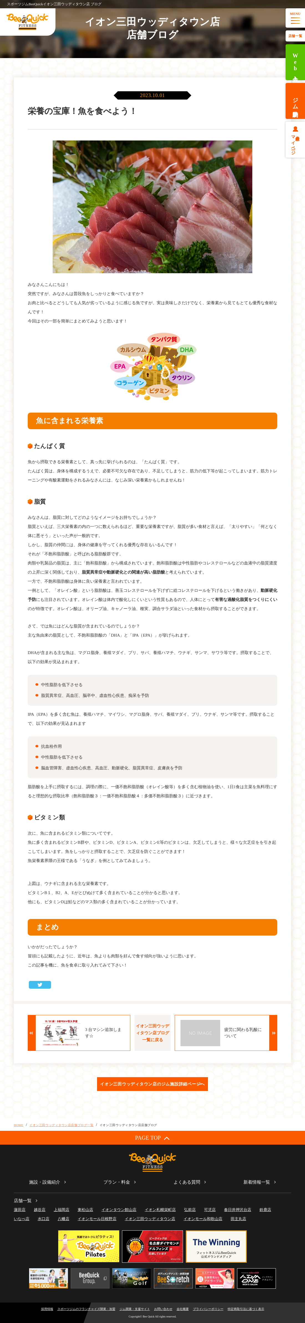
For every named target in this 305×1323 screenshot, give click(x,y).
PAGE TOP (152, 1138)
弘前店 (190, 1210)
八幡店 (63, 1219)
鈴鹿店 (265, 1210)
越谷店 (39, 1210)
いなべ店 (21, 1219)
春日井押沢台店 (237, 1210)
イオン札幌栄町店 (160, 1210)
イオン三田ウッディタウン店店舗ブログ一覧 (61, 1125)
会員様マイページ (295, 143)
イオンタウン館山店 (118, 1210)
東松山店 (85, 1210)
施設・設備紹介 (44, 1182)
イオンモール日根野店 (97, 1219)
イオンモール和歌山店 (203, 1219)
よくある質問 (187, 1182)
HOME (19, 1125)
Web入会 (295, 62)
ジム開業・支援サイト (135, 1309)
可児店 (210, 1210)
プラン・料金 (116, 1182)
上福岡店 (61, 1210)
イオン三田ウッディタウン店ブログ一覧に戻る (152, 1033)
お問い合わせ (163, 1309)
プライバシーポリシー (208, 1309)
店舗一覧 (295, 36)
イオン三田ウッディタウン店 (150, 1219)
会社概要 (183, 1309)
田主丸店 (238, 1219)
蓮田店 (20, 1210)
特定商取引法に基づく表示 (246, 1309)
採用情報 (47, 1309)
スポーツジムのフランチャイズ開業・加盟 (86, 1309)
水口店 (43, 1219)
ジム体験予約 (295, 101)
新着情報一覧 (256, 1182)
